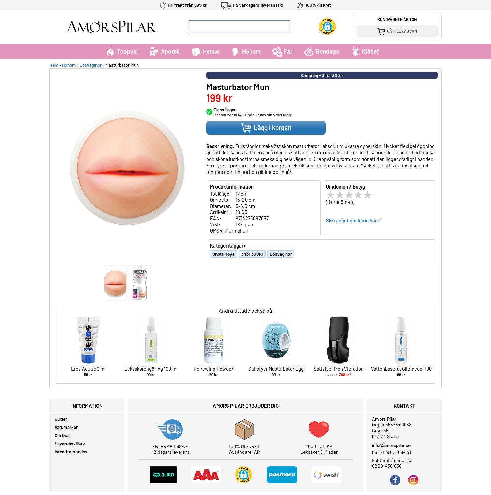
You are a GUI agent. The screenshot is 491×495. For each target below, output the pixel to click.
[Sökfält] (239, 26)
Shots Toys (223, 254)
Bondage (321, 51)
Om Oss (62, 435)
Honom (245, 51)
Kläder (364, 51)
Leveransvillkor (70, 443)
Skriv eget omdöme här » (353, 220)
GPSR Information (229, 230)
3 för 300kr (252, 254)
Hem (53, 65)
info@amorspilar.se (391, 445)
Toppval (121, 51)
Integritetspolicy (71, 451)
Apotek (164, 51)
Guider (61, 419)
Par (282, 51)
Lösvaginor (90, 65)
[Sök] (296, 26)
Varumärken (66, 427)
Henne (205, 51)
